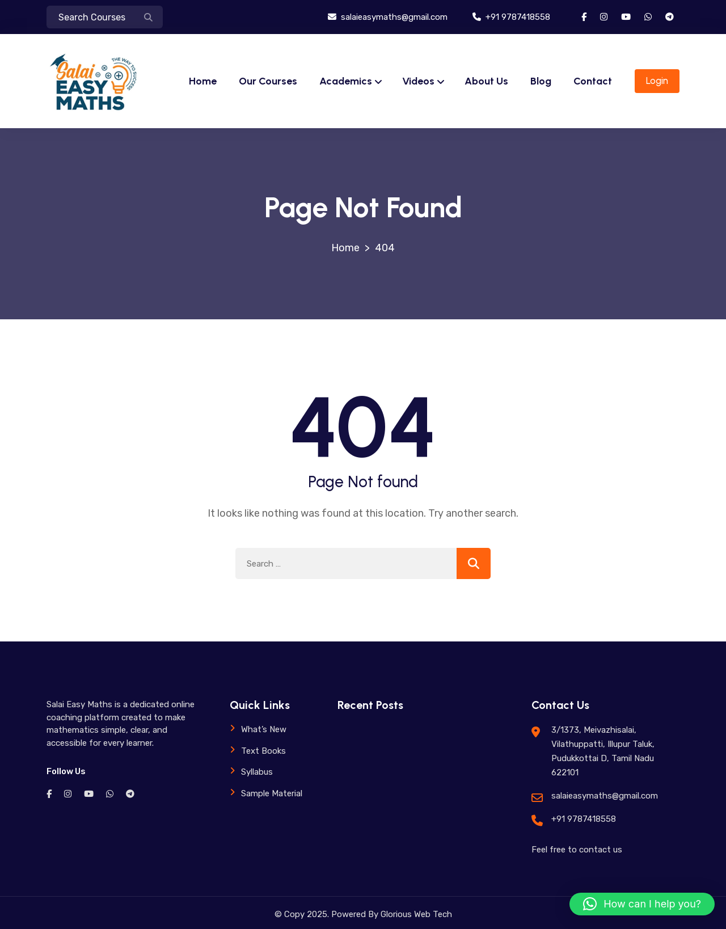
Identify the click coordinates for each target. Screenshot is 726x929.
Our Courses (268, 81)
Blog (540, 81)
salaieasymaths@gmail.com (388, 17)
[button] (642, 904)
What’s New (263, 729)
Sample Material (271, 793)
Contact (592, 81)
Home (203, 81)
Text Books (263, 751)
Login (657, 80)
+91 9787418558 (511, 17)
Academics (345, 81)
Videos (418, 81)
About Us (486, 81)
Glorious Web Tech (415, 914)
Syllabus (257, 772)
